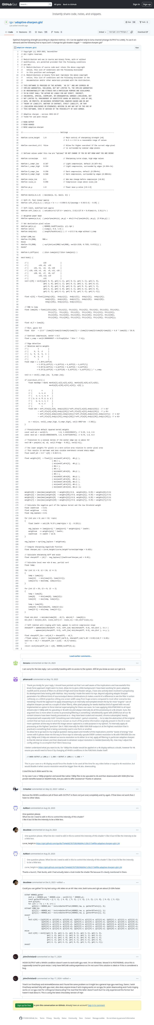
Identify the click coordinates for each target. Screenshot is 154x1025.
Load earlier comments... (81, 656)
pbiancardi (27, 679)
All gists (57, 4)
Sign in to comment (96, 1005)
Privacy (49, 1018)
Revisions (24, 32)
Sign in (136, 4)
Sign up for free (24, 1005)
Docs (81, 1018)
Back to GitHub (69, 4)
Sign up (147, 4)
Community (73, 1018)
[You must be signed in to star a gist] (130, 22)
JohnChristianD (29, 956)
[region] (77, 350)
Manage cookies (98, 1018)
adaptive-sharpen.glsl (28, 22)
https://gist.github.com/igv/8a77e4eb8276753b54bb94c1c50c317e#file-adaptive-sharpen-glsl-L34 (78, 843)
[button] (131, 32)
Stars (41, 32)
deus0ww (27, 830)
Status (64, 1018)
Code (9, 32)
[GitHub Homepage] (20, 1018)
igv (11, 22)
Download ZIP (143, 32)
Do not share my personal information (121, 1018)
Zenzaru (26, 663)
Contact (87, 1018)
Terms (42, 1018)
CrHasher (27, 789)
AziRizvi (26, 808)
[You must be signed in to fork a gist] (144, 22)
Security (57, 1018)
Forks (57, 32)
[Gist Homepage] (9, 4)
